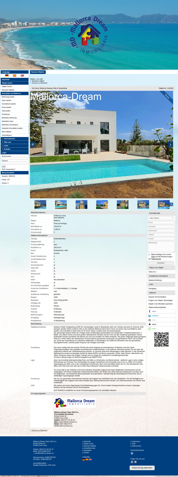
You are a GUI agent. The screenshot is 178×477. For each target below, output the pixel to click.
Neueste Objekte (8, 90)
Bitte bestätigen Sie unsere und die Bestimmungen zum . (160, 256)
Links (6, 146)
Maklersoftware (172, 476)
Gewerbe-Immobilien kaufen (12, 128)
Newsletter (88, 450)
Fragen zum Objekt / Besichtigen (161, 300)
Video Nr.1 (152, 272)
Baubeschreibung (155, 280)
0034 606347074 (66, 424)
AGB (133, 444)
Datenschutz (136, 446)
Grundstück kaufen (9, 104)
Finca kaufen (6, 107)
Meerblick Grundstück (10, 125)
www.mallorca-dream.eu (68, 422)
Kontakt (7, 149)
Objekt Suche (7, 86)
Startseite (5, 79)
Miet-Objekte (6, 132)
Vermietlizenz (7, 135)
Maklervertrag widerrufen (142, 468)
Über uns (7, 142)
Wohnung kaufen (8, 97)
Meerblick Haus (7, 121)
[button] (161, 311)
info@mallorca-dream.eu (63, 426)
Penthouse (6, 114)
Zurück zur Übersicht (39, 83)
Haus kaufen (6, 100)
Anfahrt (86, 453)
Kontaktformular (89, 448)
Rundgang (152, 289)
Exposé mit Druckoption (157, 297)
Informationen (9, 139)
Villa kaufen (6, 111)
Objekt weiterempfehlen (157, 307)
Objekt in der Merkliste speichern (161, 304)
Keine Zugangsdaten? (8, 169)
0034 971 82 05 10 (68, 420)
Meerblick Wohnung (9, 118)
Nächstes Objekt (38, 81)
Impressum (136, 441)
